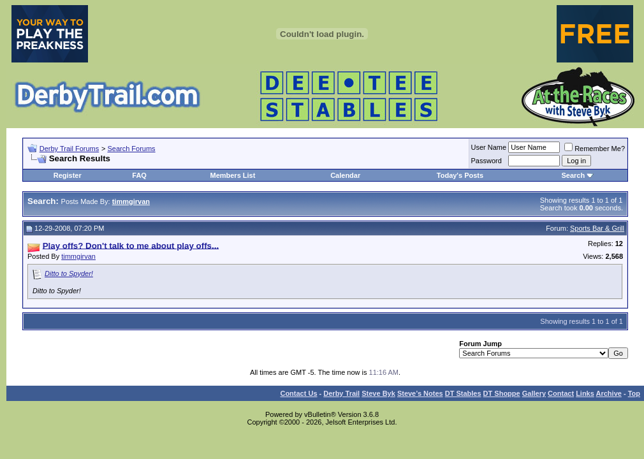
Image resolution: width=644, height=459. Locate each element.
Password (486, 160)
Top (634, 393)
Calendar (345, 175)
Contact (561, 393)
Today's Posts (460, 175)
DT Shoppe (501, 393)
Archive (609, 393)
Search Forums (131, 148)
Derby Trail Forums (69, 148)
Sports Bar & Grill (597, 228)
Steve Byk (378, 393)
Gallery (534, 393)
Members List (232, 175)
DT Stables (463, 393)
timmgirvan (78, 256)
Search (573, 175)
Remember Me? (594, 148)
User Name (489, 147)
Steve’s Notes (420, 393)
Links (585, 393)
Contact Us (298, 393)
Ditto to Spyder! (69, 273)
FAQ (139, 175)
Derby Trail (341, 393)
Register (68, 175)
